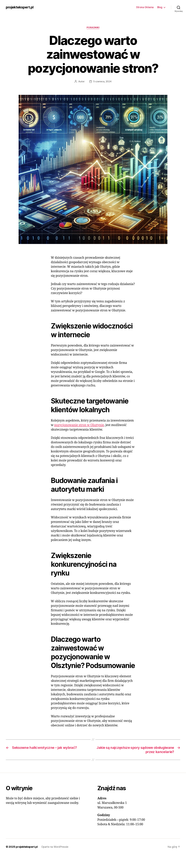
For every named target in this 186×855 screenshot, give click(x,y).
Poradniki (93, 27)
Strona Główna (145, 7)
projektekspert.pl (19, 7)
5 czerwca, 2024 (102, 81)
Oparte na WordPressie (54, 846)
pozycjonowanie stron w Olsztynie (79, 425)
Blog (159, 7)
